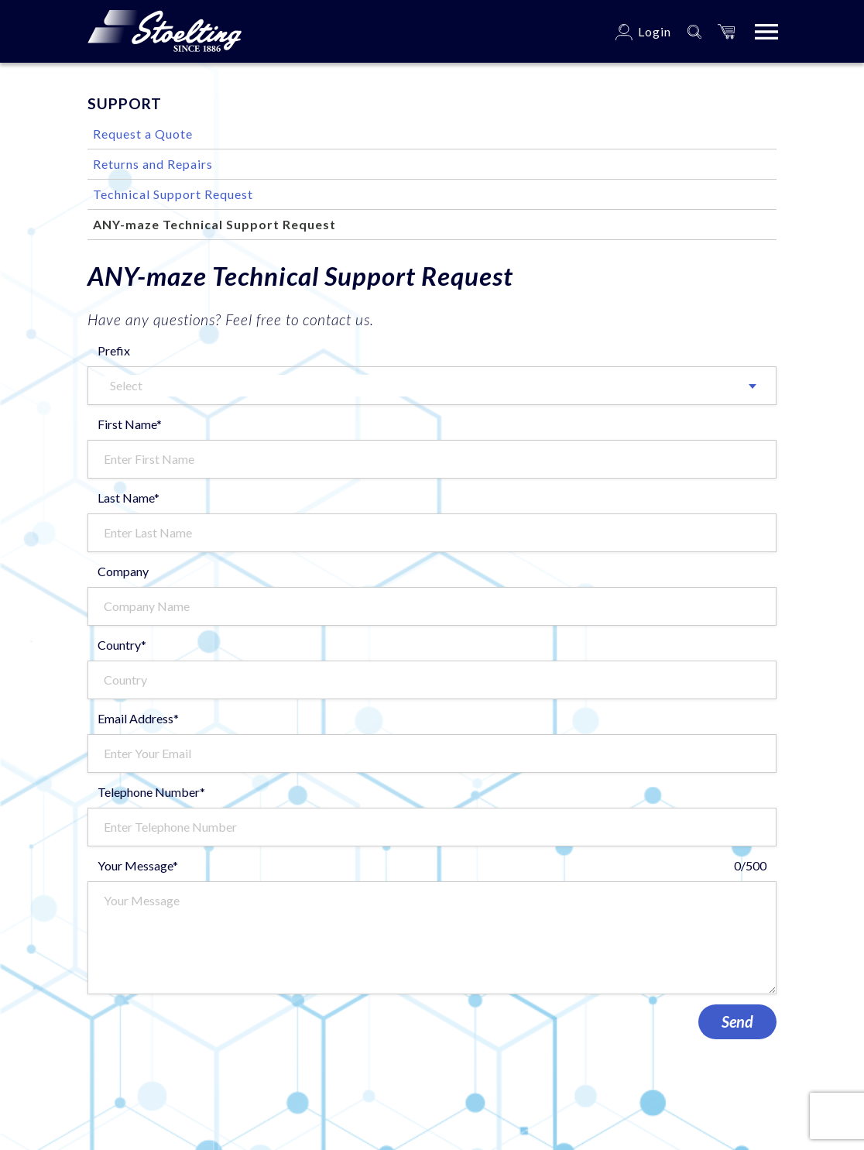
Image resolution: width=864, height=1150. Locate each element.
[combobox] (432, 385)
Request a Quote (143, 133)
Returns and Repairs (153, 163)
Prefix (114, 350)
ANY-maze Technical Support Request (214, 224)
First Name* (130, 424)
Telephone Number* (151, 791)
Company (123, 571)
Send (737, 1021)
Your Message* (138, 865)
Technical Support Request (173, 194)
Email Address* (138, 718)
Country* (122, 644)
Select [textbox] (126, 385)
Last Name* (128, 497)
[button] (726, 31)
